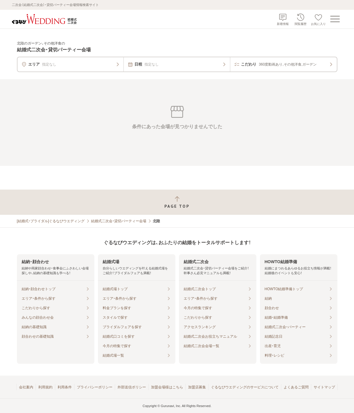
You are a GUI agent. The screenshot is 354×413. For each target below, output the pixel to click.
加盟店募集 (197, 387)
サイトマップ (324, 387)
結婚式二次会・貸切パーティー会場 (118, 221)
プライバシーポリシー (94, 387)
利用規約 (45, 387)
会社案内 (26, 387)
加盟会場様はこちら (167, 387)
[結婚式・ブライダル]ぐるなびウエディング (51, 221)
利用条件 (65, 387)
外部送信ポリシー (132, 387)
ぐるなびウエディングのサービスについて (245, 387)
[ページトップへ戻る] (177, 202)
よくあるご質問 (296, 387)
